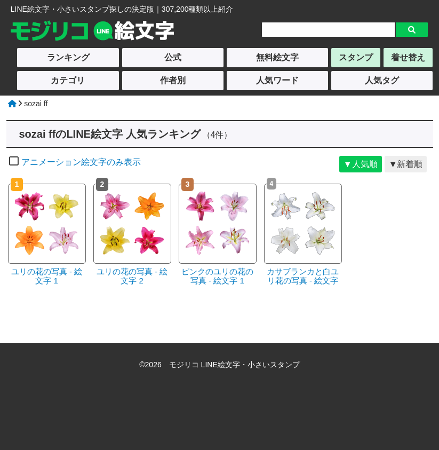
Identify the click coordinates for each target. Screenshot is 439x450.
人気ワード (277, 80)
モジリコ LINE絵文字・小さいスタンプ (234, 364)
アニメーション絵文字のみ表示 (75, 162)
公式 (172, 57)
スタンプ (356, 57)
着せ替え (408, 57)
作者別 (173, 80)
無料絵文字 (277, 57)
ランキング (68, 57)
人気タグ (382, 80)
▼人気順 (361, 164)
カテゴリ (68, 80)
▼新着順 (406, 164)
